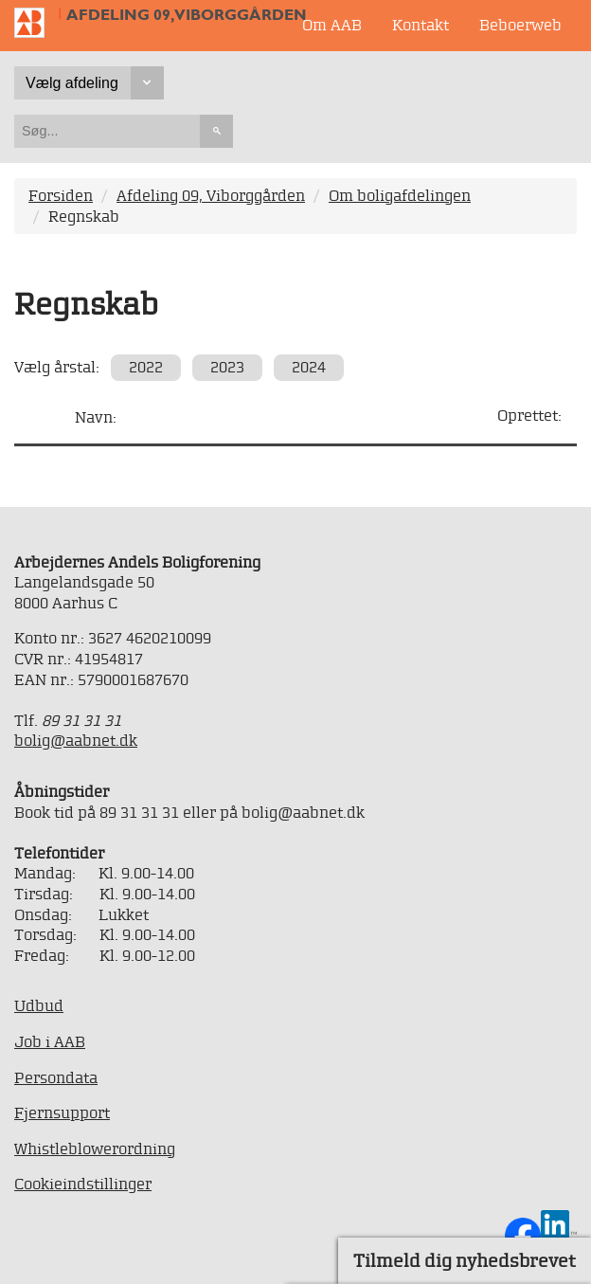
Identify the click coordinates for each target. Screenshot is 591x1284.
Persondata (56, 1077)
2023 (227, 366)
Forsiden (60, 195)
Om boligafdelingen (400, 195)
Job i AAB (49, 1041)
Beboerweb (520, 24)
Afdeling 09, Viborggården (186, 15)
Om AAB (332, 24)
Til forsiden (37, 22)
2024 (309, 366)
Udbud (38, 1005)
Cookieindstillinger (83, 1183)
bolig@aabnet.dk (75, 740)
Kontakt (420, 24)
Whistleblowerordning (94, 1148)
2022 (146, 366)
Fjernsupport (62, 1112)
